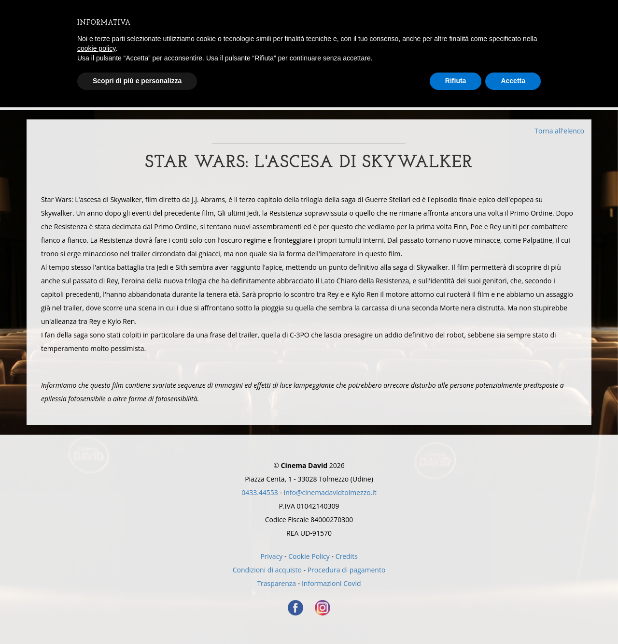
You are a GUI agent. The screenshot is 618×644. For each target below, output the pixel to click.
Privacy (271, 556)
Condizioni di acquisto (267, 569)
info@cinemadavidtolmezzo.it (330, 492)
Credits (347, 556)
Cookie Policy (309, 556)
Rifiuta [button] (455, 81)
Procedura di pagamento (347, 569)
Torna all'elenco (559, 130)
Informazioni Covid (331, 583)
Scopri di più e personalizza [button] (137, 81)
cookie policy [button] (96, 48)
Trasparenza (276, 583)
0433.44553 (259, 492)
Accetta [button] (513, 81)
